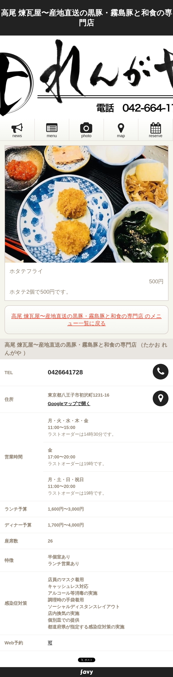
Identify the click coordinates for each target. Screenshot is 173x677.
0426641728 (65, 372)
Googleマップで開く (69, 403)
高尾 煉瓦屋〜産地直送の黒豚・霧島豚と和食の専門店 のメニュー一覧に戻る (86, 319)
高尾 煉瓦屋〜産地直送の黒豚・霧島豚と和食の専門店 (86, 18)
